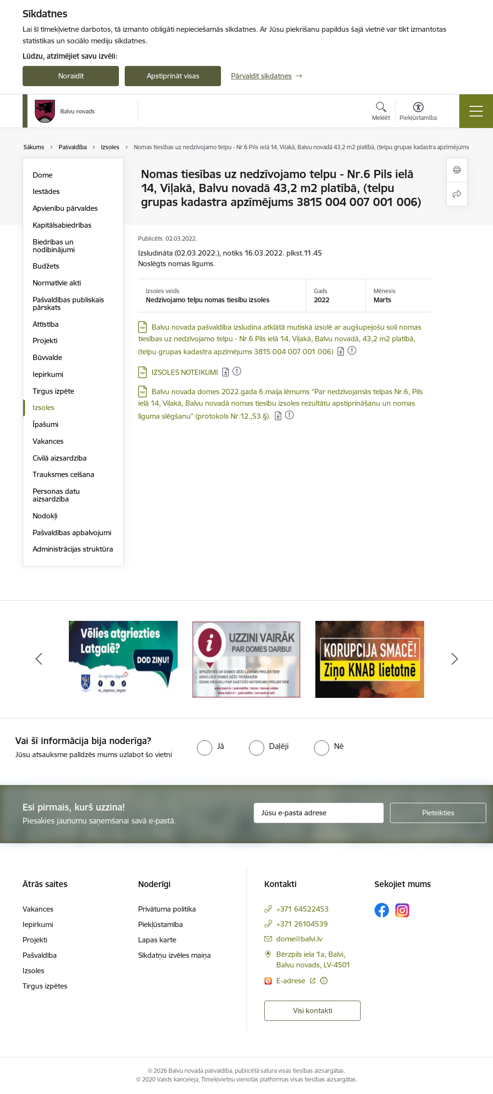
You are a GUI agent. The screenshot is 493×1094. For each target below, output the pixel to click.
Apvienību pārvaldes (65, 208)
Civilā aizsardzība (60, 458)
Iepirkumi (48, 374)
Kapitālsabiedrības (62, 225)
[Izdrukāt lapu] (457, 170)
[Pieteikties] (438, 813)
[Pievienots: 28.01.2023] (352, 350)
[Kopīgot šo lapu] (457, 194)
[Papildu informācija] (323, 980)
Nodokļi (45, 515)
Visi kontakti (312, 1010)
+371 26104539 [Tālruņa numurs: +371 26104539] (302, 923)
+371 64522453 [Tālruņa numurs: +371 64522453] (302, 909)
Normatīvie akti (57, 282)
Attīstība (46, 324)
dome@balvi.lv (299, 938)
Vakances (48, 441)
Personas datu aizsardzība (56, 495)
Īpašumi (45, 424)
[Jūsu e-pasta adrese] (319, 813)
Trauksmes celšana (63, 474)
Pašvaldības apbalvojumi (72, 532)
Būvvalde (47, 357)
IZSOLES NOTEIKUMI (185, 372)
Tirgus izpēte (53, 391)
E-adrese (291, 980)
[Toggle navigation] (476, 111)
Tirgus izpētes (45, 986)
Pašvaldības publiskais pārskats (68, 303)
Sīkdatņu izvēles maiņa (174, 955)
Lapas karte (157, 939)
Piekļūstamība (160, 924)
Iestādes (46, 191)
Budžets (46, 265)
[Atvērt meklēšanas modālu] (381, 112)
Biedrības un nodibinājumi (54, 245)
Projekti (45, 340)
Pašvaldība (40, 955)
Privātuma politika (167, 909)
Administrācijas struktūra (73, 548)
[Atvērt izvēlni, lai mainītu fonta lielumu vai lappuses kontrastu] (418, 112)
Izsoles (43, 407)
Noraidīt (71, 75)
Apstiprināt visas (173, 75)
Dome (42, 175)
